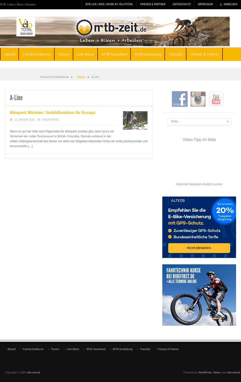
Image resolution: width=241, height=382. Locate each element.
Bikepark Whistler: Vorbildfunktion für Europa (52, 113)
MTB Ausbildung (148, 54)
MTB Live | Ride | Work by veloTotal (109, 4)
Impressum (205, 4)
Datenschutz (182, 4)
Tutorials (176, 54)
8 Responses (51, 119)
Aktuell (9, 54)
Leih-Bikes (85, 54)
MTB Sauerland (114, 54)
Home (81, 76)
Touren (64, 54)
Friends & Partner (153, 4)
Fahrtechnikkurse (37, 54)
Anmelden (230, 4)
